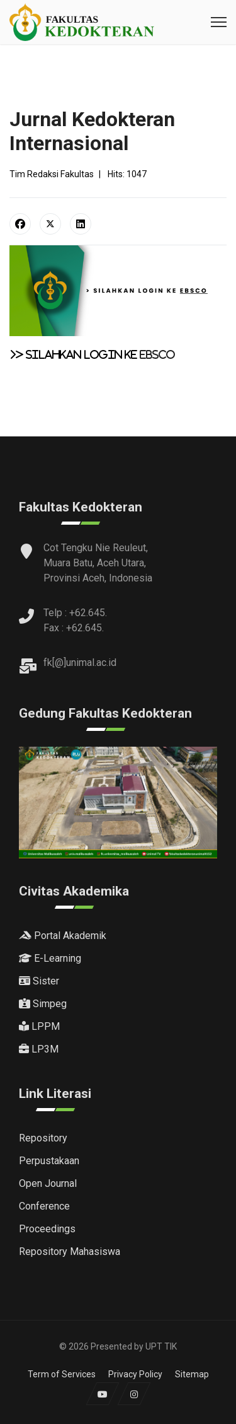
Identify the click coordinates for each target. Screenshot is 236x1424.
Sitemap (192, 1374)
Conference (44, 1206)
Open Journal (48, 1183)
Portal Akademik (62, 936)
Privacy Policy (135, 1374)
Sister (39, 981)
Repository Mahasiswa (69, 1252)
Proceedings (47, 1229)
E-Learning (50, 958)
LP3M (39, 1049)
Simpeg (43, 1004)
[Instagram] (133, 1393)
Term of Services (62, 1374)
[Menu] (219, 22)
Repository (43, 1138)
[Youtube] (102, 1393)
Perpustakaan (49, 1161)
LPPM (39, 1026)
